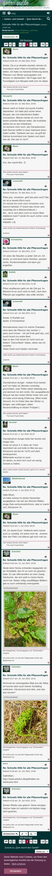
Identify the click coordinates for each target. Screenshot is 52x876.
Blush (15, 49)
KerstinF (13, 422)
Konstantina (16, 239)
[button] (6, 44)
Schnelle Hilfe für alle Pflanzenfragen (21, 24)
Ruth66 (12, 272)
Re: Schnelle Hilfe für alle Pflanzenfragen (25, 57)
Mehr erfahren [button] (19, 864)
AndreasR (24, 32)
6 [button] (20, 44)
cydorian (33, 30)
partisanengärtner (10, 32)
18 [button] (42, 44)
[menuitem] (11, 13)
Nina (17, 30)
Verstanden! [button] (15, 871)
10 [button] (35, 44)
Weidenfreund (18, 478)
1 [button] (14, 44)
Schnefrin (16, 551)
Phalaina (24, 30)
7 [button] (23, 44)
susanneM (17, 181)
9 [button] (31, 44)
